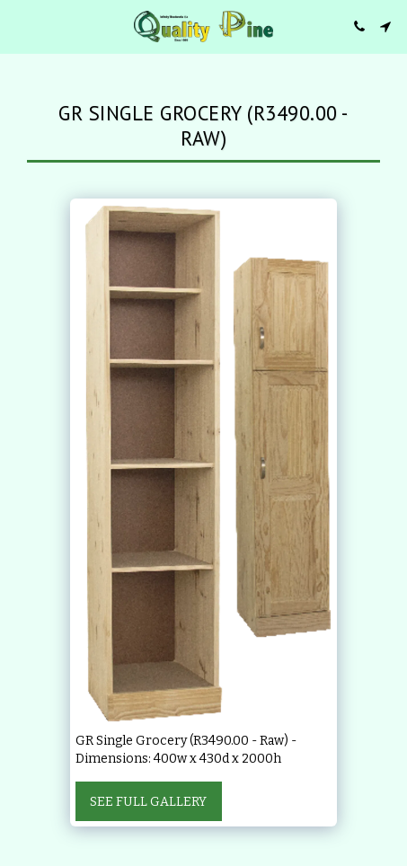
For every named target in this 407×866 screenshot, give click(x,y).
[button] (19, 26)
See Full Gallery (148, 801)
